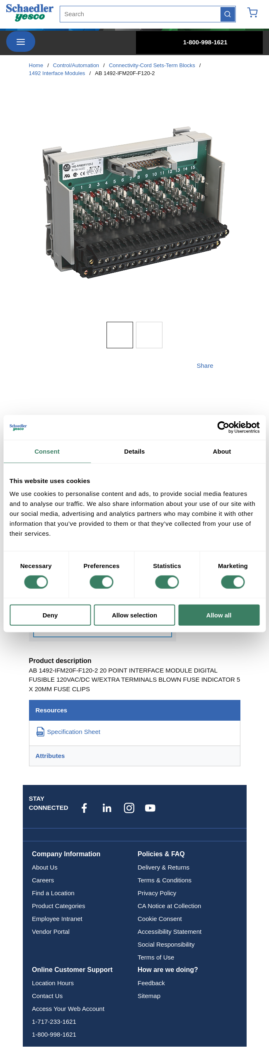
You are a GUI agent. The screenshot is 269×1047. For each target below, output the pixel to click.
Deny (50, 615)
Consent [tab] (47, 450)
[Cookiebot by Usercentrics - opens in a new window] (223, 427)
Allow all (219, 615)
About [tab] (222, 450)
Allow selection (134, 615)
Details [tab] (134, 450)
